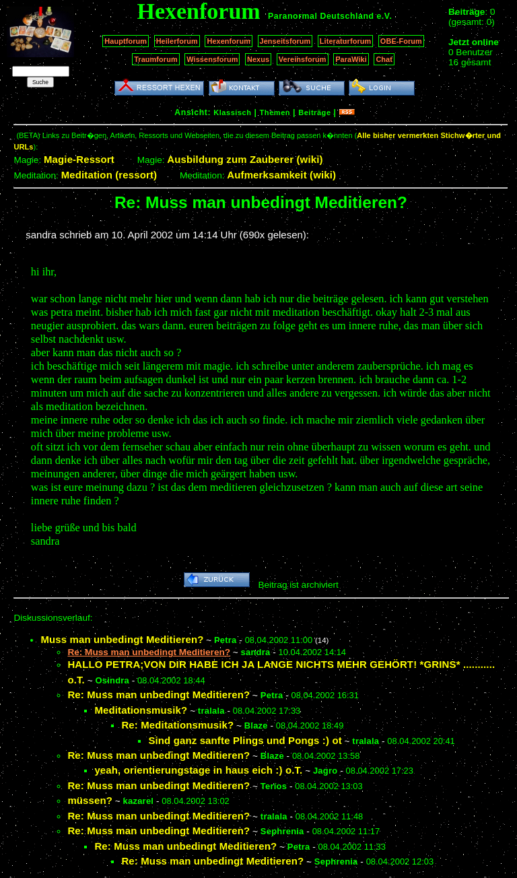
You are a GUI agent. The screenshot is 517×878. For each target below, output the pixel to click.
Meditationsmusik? (140, 710)
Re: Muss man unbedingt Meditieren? (158, 694)
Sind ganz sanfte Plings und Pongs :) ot (244, 740)
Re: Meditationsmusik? (177, 725)
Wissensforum (212, 59)
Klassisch (232, 112)
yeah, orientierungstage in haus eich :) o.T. (198, 770)
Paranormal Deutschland (321, 16)
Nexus (258, 59)
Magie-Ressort (79, 159)
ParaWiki (351, 59)
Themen (275, 112)
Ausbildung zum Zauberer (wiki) (244, 159)
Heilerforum (177, 41)
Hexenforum (228, 41)
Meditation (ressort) (109, 174)
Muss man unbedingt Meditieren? (121, 639)
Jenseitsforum (285, 41)
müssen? (89, 800)
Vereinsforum (302, 59)
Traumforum (156, 59)
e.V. (384, 16)
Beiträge (314, 112)
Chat (384, 59)
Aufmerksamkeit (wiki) (281, 174)
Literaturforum (345, 41)
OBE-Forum (401, 41)
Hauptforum (125, 41)
